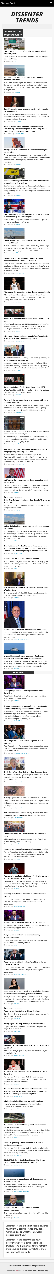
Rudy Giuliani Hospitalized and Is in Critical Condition (24, 922)
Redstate (18, 224)
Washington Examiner (20, 974)
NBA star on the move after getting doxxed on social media (27, 292)
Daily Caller (17, 859)
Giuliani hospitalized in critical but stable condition (23, 1101)
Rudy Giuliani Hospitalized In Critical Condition (22, 1011)
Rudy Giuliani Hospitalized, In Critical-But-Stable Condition (26, 629)
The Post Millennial (19, 1055)
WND (15, 568)
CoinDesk (18, 444)
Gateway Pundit (20, 133)
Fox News (18, 121)
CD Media (18, 331)
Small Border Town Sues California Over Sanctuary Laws (25, 772)
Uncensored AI (15, 1266)
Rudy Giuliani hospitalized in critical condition (21, 558)
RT (15, 61)
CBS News (17, 92)
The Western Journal (19, 906)
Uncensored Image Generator (33, 1266)
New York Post (20, 273)
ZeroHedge (17, 510)
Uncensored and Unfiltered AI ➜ (13, 33)
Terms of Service (31, 1271)
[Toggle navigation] (51, 3)
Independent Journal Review (21, 639)
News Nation (17, 1031)
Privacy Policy (43, 1271)
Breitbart (16, 492)
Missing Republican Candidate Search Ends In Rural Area (26, 798)
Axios (15, 945)
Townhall (16, 844)
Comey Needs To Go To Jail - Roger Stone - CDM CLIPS (24, 387)
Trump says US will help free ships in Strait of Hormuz (24, 1024)
